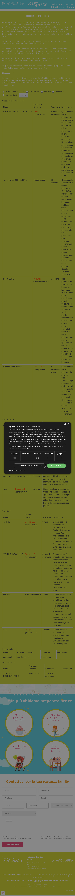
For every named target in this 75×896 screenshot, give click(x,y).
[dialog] (37, 448)
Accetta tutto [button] (56, 466)
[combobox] (65, 424)
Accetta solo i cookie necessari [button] (29, 466)
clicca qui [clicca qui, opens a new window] (30, 449)
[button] (17, 470)
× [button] (68, 424)
